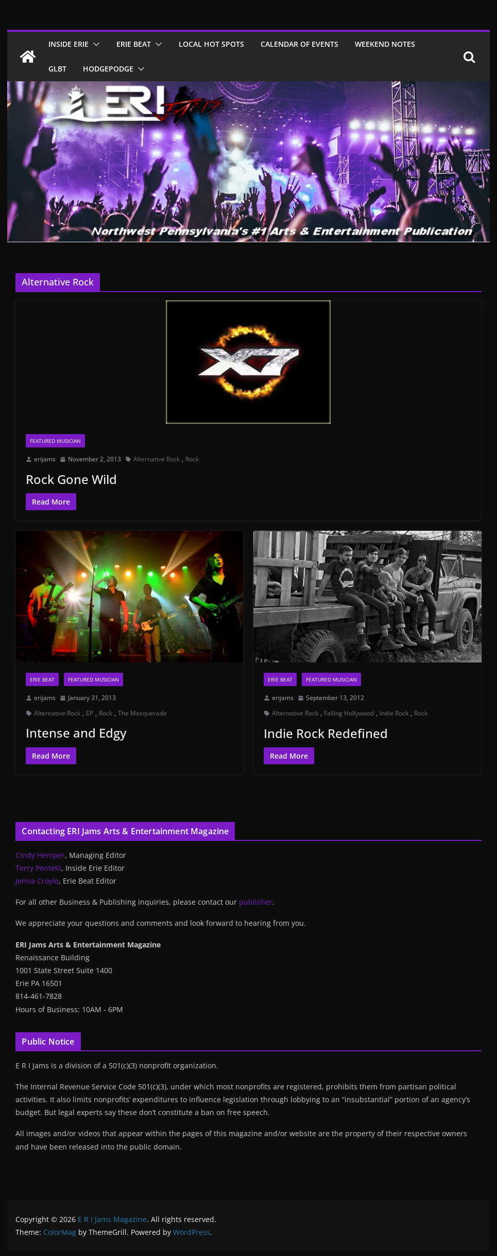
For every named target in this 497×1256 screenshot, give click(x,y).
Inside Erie (68, 44)
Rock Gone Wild (71, 479)
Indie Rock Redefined (326, 733)
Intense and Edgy (76, 732)
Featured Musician (55, 440)
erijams (45, 459)
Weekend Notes (385, 44)
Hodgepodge (108, 69)
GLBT (57, 69)
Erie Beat (133, 44)
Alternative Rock (156, 459)
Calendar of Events (299, 44)
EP (89, 713)
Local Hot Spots (211, 44)
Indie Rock (394, 713)
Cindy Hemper (40, 855)
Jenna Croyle (37, 881)
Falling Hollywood (349, 713)
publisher (255, 902)
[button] (94, 44)
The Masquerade (142, 713)
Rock (192, 459)
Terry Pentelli (38, 868)
